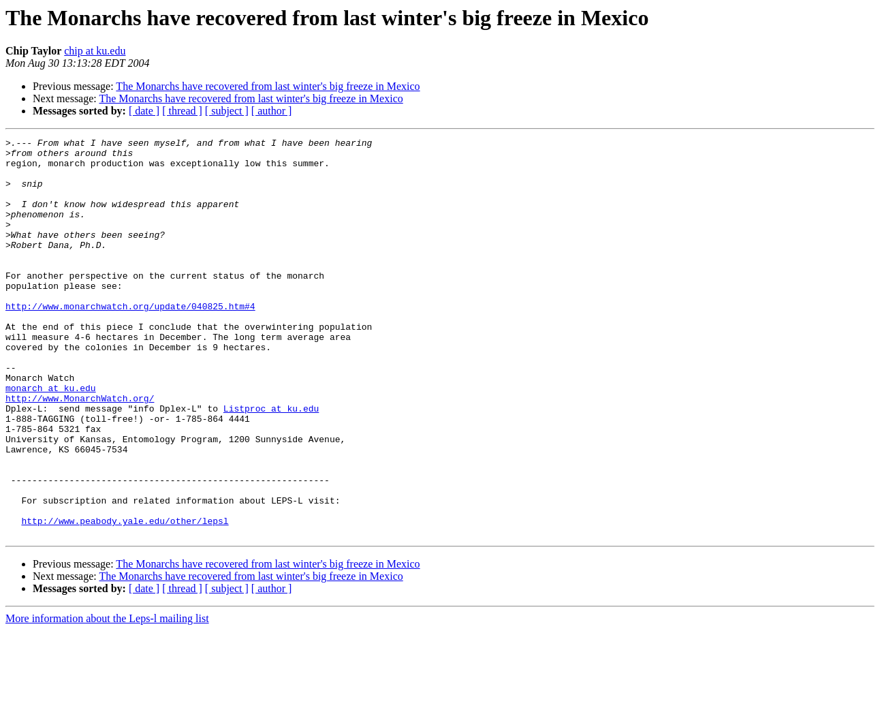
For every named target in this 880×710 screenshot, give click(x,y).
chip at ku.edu (94, 51)
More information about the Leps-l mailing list (107, 698)
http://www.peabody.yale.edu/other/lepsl (124, 598)
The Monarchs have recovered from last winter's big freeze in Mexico (268, 86)
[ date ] (144, 111)
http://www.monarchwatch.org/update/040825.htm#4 (130, 341)
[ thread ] (182, 111)
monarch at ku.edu (50, 439)
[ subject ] (227, 111)
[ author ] (271, 111)
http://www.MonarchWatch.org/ (79, 451)
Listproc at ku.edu (271, 463)
